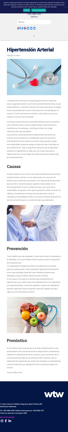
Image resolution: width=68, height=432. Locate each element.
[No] (65, 7)
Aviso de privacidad (38, 10)
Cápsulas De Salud (13, 55)
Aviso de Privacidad (7, 417)
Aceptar (26, 10)
